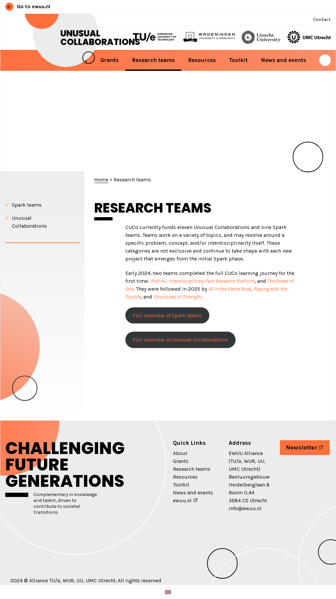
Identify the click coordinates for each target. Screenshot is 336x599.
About (180, 453)
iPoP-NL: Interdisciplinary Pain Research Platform (202, 281)
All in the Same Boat (229, 289)
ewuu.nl (182, 500)
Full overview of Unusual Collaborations (180, 340)
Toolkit (238, 60)
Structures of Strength (177, 297)
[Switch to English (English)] (168, 592)
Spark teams (27, 205)
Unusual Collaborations (100, 37)
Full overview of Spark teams (167, 315)
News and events (283, 60)
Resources (202, 60)
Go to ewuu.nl (27, 6)
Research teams (153, 60)
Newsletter (301, 447)
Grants (109, 60)
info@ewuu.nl (245, 508)
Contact (322, 19)
